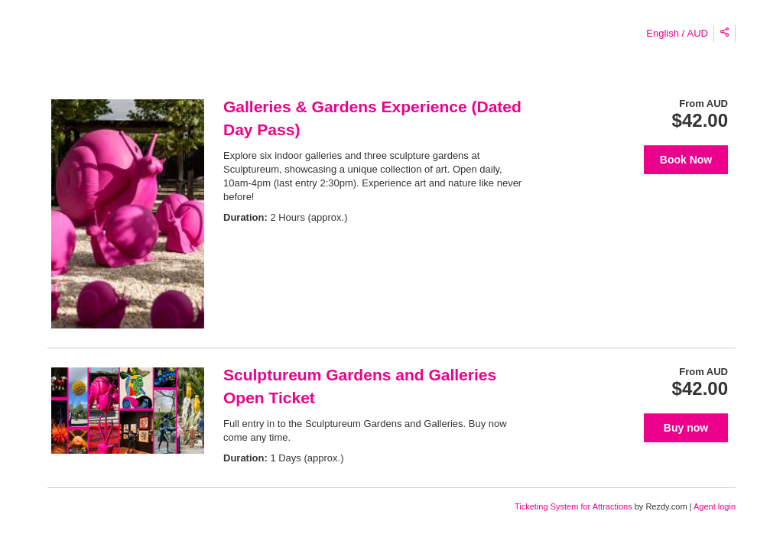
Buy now (686, 428)
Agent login (715, 506)
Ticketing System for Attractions (575, 506)
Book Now (686, 160)
